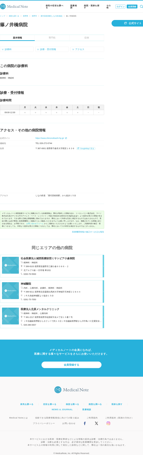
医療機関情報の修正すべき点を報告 (88, 232)
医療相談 (73, 6)
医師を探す (117, 404)
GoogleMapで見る (86, 149)
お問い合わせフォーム (34, 224)
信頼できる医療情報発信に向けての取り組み (57, 418)
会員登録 (132, 6)
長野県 (25, 16)
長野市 (34, 16)
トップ (2, 16)
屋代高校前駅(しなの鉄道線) (51, 16)
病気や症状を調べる (54, 6)
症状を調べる (49, 404)
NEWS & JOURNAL (62, 409)
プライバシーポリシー (44, 423)
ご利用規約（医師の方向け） (119, 418)
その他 (108, 6)
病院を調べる (14, 16)
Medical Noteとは (18, 418)
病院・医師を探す (91, 6)
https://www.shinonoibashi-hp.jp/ (51, 138)
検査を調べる (72, 404)
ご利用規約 (92, 418)
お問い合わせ (69, 423)
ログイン (121, 6)
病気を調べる (26, 404)
